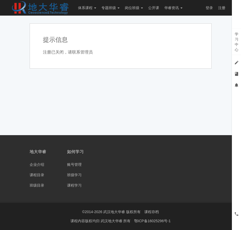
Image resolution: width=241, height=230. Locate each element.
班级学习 (74, 175)
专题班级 (110, 8)
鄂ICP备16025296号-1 (152, 221)
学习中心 (236, 42)
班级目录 (37, 185)
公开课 (153, 8)
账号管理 (74, 164)
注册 (221, 8)
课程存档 (151, 212)
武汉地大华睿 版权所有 (122, 212)
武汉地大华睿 (112, 221)
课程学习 (74, 185)
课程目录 (37, 175)
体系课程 (87, 8)
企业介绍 (37, 164)
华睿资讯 (173, 8)
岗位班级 (134, 8)
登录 (209, 8)
